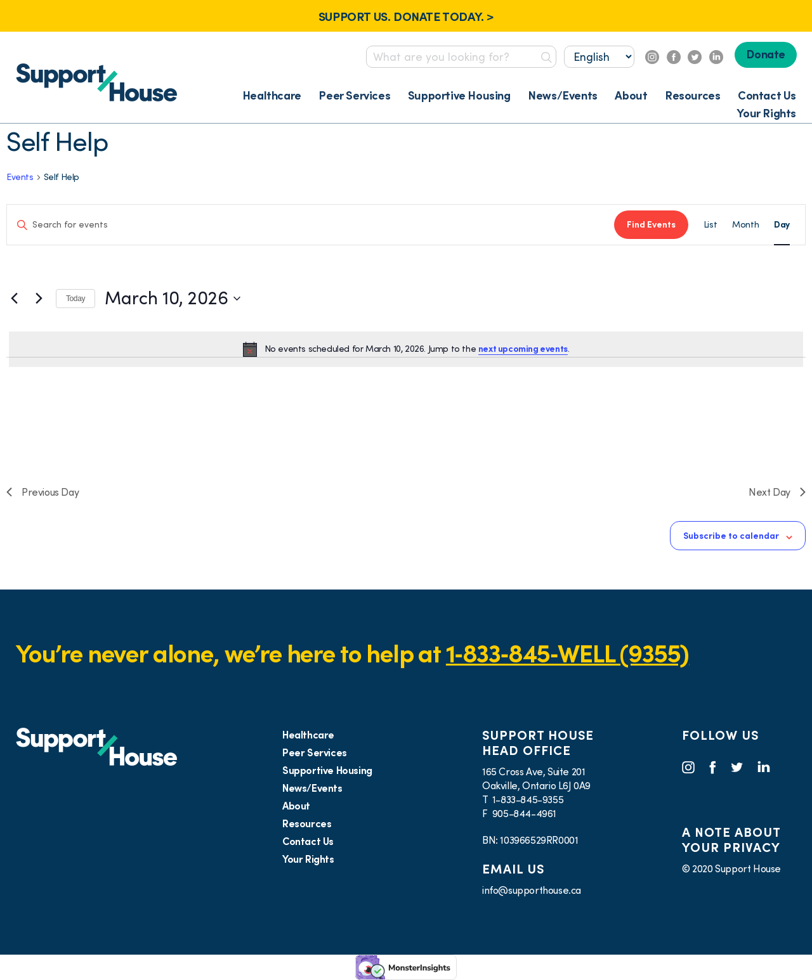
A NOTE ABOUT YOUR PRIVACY (731, 840)
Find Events (651, 224)
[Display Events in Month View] (745, 225)
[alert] (406, 349)
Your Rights (766, 113)
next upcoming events (523, 348)
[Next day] (38, 298)
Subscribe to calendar (731, 535)
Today (75, 298)
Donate (765, 54)
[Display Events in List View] (710, 225)
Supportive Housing (459, 95)
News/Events (563, 95)
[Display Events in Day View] (782, 225)
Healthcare (271, 95)
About (631, 95)
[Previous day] (14, 298)
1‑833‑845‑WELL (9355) (567, 653)
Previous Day (42, 492)
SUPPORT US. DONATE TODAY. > (406, 16)
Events (20, 177)
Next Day (777, 492)
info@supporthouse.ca (531, 890)
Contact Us (767, 95)
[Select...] (599, 57)
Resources (692, 95)
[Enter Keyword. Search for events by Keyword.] (310, 225)
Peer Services (354, 95)
